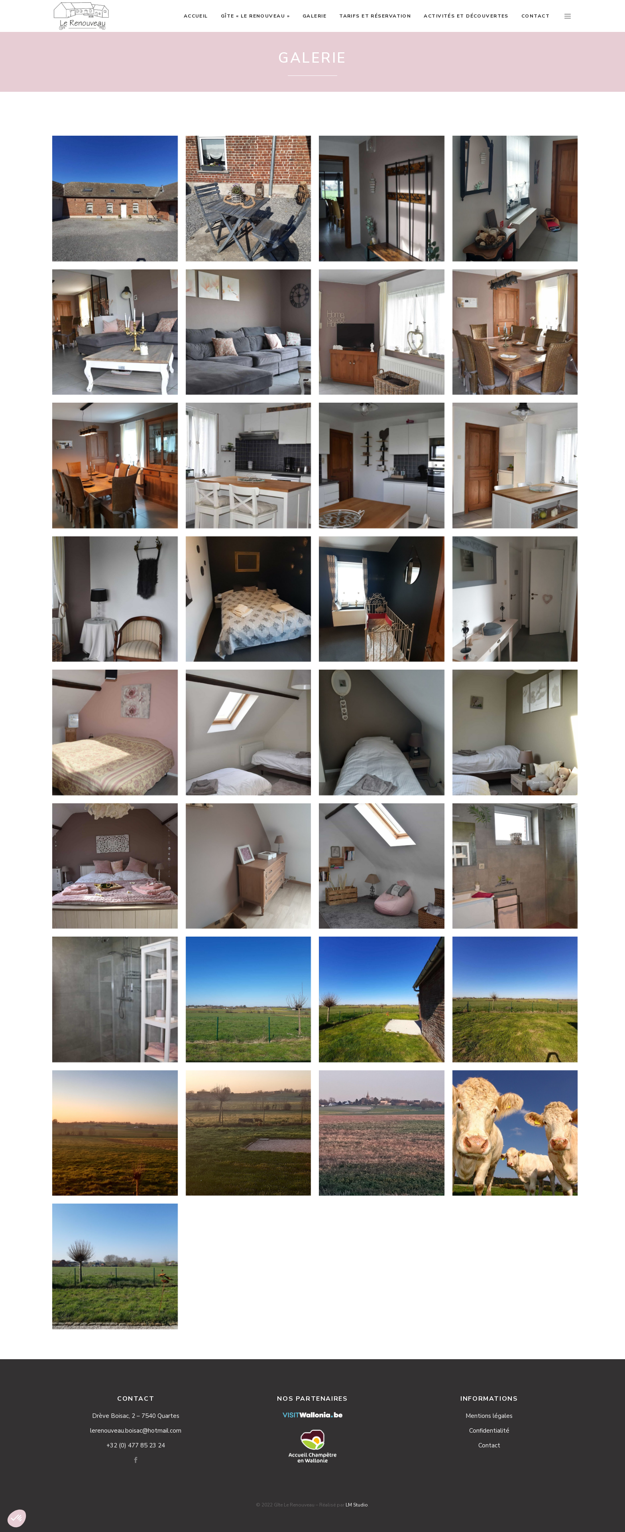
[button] (16, 1518)
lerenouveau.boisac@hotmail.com (135, 1431)
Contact (489, 1445)
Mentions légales (489, 1416)
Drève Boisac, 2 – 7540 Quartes (135, 1416)
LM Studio (357, 1505)
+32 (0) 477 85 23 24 (135, 1445)
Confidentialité (489, 1431)
